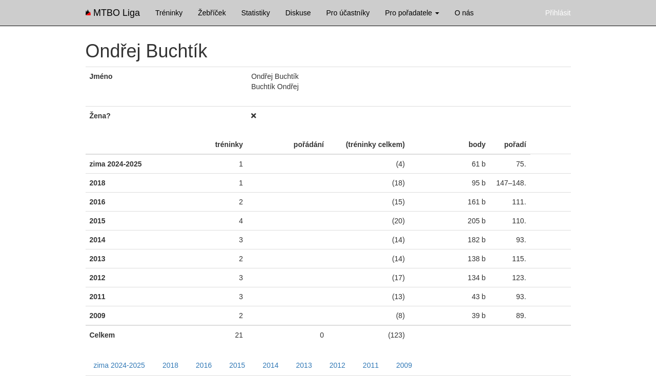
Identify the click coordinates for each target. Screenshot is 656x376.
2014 (270, 365)
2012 (337, 365)
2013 (304, 365)
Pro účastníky (348, 13)
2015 (237, 365)
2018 (170, 365)
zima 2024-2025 (119, 365)
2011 (371, 365)
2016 (204, 365)
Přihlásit (558, 13)
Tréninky (168, 13)
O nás (464, 13)
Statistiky (255, 13)
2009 (404, 365)
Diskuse (298, 13)
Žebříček (211, 13)
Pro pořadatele (412, 13)
